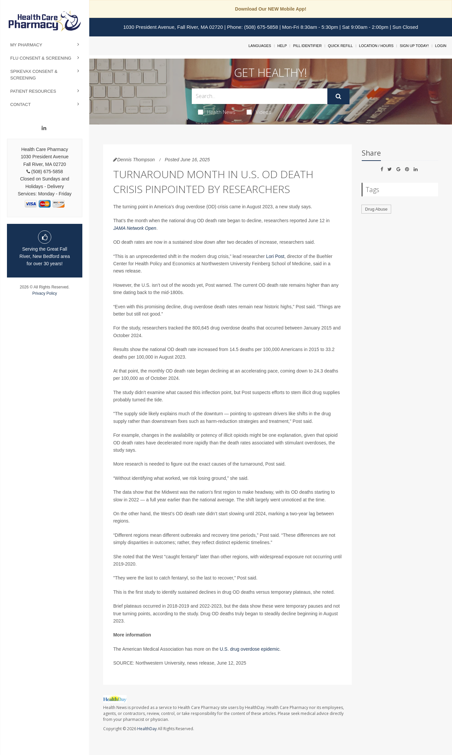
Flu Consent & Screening (40, 58)
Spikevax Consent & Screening (34, 74)
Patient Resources (33, 91)
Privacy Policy (44, 293)
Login (440, 46)
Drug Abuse (376, 209)
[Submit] (338, 96)
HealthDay (147, 728)
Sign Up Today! (414, 46)
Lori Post (275, 256)
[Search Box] (259, 96)
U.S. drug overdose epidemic (250, 649)
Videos (259, 112)
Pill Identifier (307, 46)
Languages (259, 46)
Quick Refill (340, 46)
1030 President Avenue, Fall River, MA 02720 (173, 27)
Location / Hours (376, 46)
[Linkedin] (44, 128)
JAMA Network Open (134, 228)
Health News (216, 112)
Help (282, 46)
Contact (20, 104)
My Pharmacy (26, 44)
